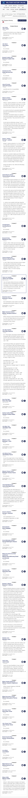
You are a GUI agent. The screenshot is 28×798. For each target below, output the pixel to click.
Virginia (14, 14)
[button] (10, 27)
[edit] (25, 29)
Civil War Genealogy (8, 14)
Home (3, 14)
